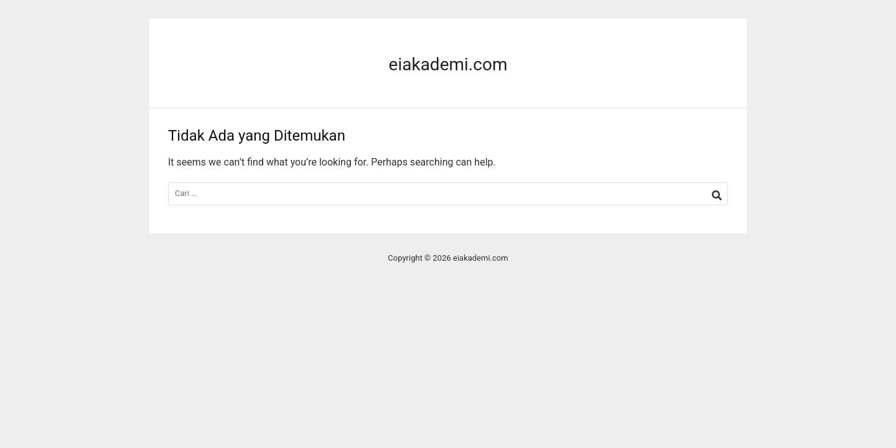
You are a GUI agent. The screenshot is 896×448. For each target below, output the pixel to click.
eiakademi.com (448, 64)
